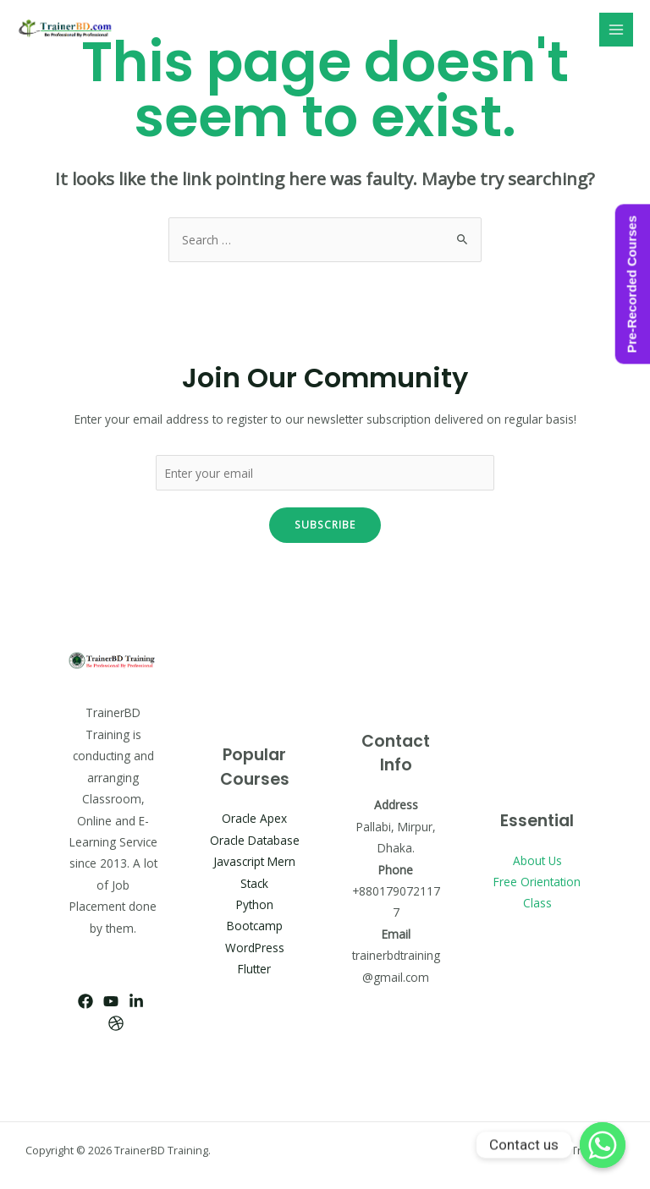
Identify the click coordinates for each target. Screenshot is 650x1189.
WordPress (254, 948)
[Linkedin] (136, 1001)
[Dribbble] (116, 1023)
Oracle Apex (254, 818)
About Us (537, 860)
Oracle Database (255, 840)
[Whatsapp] (602, 1145)
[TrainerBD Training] (67, 30)
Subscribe (325, 524)
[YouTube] (110, 1001)
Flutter (254, 969)
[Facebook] (85, 1001)
